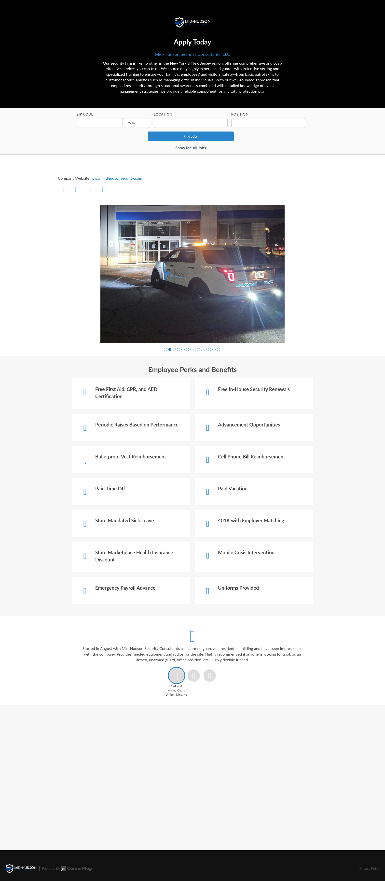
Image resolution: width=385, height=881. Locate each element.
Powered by (67, 868)
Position (240, 114)
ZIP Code (85, 114)
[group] (192, 274)
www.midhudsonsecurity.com (116, 178)
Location (163, 114)
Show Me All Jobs (190, 147)
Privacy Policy (369, 868)
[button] (165, 349)
